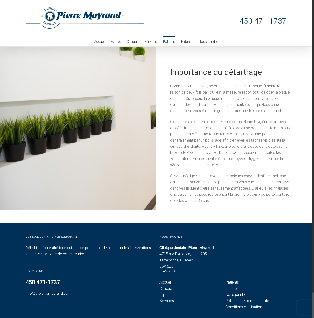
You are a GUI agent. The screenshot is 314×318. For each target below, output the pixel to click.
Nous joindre (235, 294)
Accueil (165, 282)
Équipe (165, 294)
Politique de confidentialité (247, 301)
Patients (232, 282)
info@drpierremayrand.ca (47, 293)
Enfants (231, 288)
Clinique (165, 288)
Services (166, 301)
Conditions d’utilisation (243, 307)
